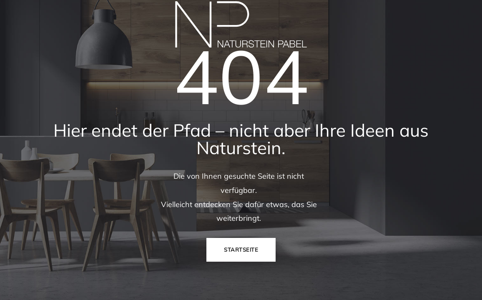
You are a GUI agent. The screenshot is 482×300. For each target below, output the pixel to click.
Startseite (241, 249)
